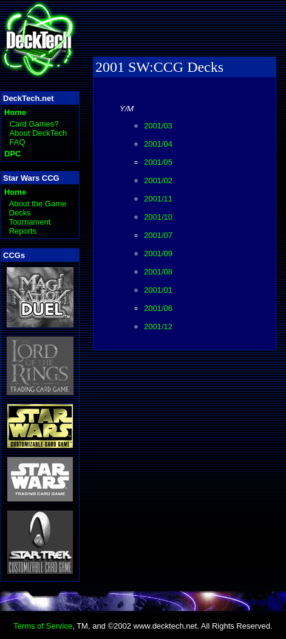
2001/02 (158, 180)
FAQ (18, 142)
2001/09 (158, 253)
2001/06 (158, 308)
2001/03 (158, 125)
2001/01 (158, 290)
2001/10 (158, 217)
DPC (12, 153)
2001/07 (158, 235)
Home (15, 112)
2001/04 (158, 143)
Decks (20, 212)
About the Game (38, 203)
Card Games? (34, 123)
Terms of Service (42, 625)
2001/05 (158, 162)
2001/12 (158, 326)
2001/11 (158, 198)
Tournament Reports (30, 226)
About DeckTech (38, 133)
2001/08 (158, 271)
